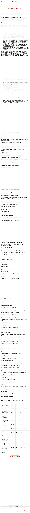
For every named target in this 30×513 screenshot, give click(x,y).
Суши (22, 3)
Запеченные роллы (14, 3)
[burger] (1, 1)
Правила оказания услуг (18, 505)
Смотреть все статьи (15, 456)
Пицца (26, 3)
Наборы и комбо (3, 3)
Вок (19, 3)
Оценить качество (11, 505)
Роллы (9, 3)
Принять (26, 511)
